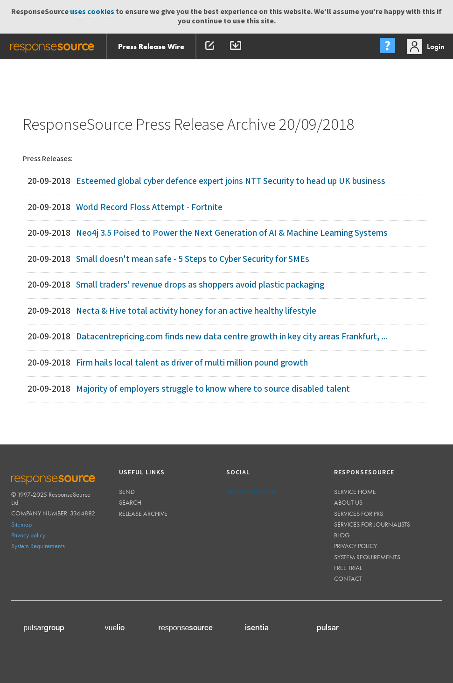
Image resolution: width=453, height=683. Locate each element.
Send (127, 491)
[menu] (387, 46)
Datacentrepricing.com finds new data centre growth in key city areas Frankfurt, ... (231, 337)
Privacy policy (28, 535)
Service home (355, 491)
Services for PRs (358, 513)
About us (348, 502)
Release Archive (143, 513)
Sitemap (21, 524)
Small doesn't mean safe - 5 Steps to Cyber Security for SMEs (192, 259)
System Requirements (38, 546)
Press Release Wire (151, 46)
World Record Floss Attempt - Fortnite (149, 207)
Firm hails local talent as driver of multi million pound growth (192, 363)
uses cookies (92, 12)
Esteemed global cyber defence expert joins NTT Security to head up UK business (230, 181)
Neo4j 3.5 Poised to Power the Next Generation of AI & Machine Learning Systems (232, 233)
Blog (342, 535)
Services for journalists (372, 524)
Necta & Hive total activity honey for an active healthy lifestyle (196, 311)
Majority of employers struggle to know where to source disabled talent (213, 389)
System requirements (367, 557)
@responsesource (255, 491)
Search (130, 502)
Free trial (348, 567)
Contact (348, 578)
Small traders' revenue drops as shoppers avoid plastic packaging (200, 285)
